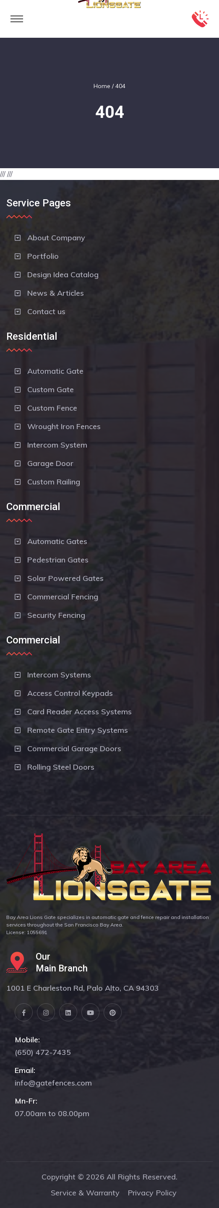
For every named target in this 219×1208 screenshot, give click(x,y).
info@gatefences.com (53, 1083)
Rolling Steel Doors (60, 767)
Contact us (46, 311)
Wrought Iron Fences (64, 426)
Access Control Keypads (70, 693)
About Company (56, 237)
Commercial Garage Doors (74, 748)
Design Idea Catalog (63, 274)
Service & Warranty (85, 1193)
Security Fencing (56, 615)
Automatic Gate (55, 371)
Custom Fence (52, 408)
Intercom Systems (59, 675)
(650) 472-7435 (43, 1052)
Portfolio (43, 256)
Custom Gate (50, 389)
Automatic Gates (57, 541)
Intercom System (57, 445)
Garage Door (50, 463)
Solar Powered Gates (65, 578)
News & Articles (55, 293)
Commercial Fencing (62, 596)
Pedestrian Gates (58, 560)
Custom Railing (53, 482)
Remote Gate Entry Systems (77, 730)
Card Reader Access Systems (79, 711)
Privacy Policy (152, 1193)
